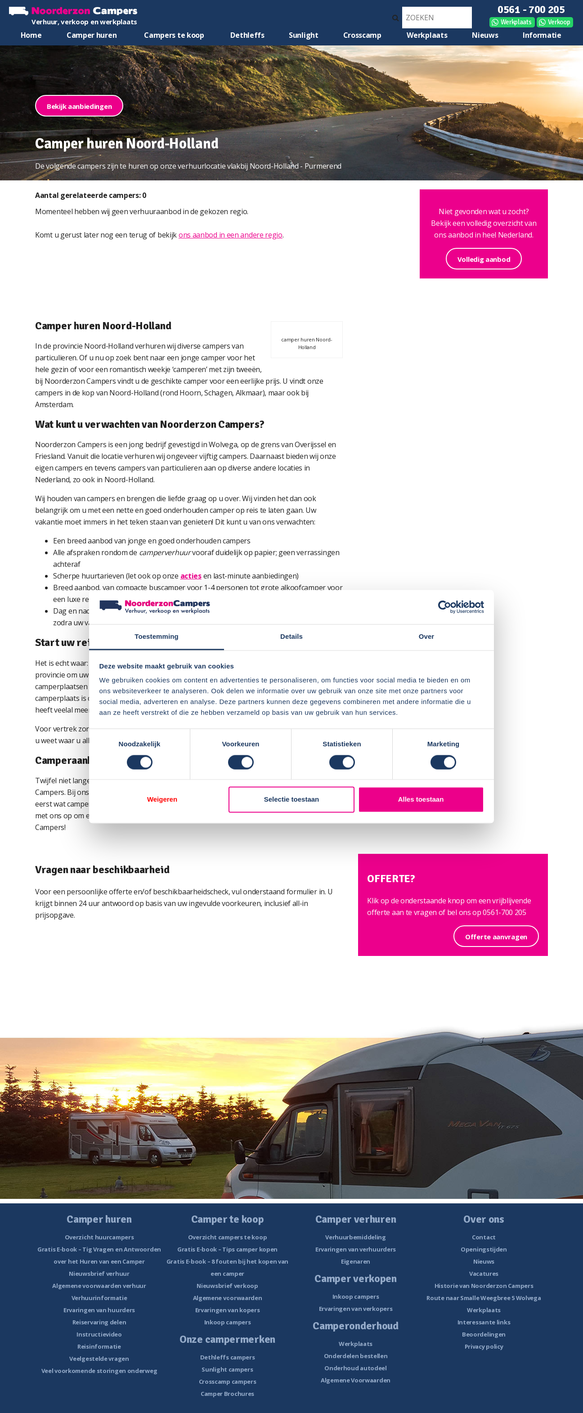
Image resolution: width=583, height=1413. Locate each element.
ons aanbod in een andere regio (231, 235)
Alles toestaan (421, 799)
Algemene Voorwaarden (355, 1380)
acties (191, 576)
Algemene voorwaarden (227, 1298)
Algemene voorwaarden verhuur (99, 1286)
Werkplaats (516, 22)
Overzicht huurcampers (99, 1237)
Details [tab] (291, 637)
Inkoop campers (227, 1322)
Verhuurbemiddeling (355, 1237)
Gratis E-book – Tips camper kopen (227, 1249)
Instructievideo (99, 1334)
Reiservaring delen (99, 1322)
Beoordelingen (484, 1334)
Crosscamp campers (227, 1381)
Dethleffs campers (227, 1357)
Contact (484, 1237)
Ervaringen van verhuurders (355, 1249)
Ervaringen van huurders (99, 1310)
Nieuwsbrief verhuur (99, 1273)
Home (31, 35)
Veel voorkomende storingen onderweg (99, 1371)
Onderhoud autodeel (355, 1368)
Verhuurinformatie (99, 1298)
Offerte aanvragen (496, 936)
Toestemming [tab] (157, 637)
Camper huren (92, 35)
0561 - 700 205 (531, 9)
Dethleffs (247, 35)
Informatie (542, 35)
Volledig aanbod (484, 259)
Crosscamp (362, 35)
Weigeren (162, 799)
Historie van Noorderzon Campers (484, 1286)
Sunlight (303, 35)
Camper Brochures (227, 1394)
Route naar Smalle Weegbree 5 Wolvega (483, 1298)
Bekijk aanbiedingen (79, 106)
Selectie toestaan (291, 799)
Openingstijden (484, 1249)
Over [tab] (427, 637)
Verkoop (559, 22)
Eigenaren (355, 1261)
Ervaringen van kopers (227, 1310)
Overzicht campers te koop (227, 1237)
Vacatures (483, 1273)
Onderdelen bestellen (356, 1356)
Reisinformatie (99, 1346)
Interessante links (484, 1322)
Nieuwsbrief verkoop (227, 1286)
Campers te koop (174, 35)
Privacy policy (484, 1346)
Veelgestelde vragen (99, 1359)
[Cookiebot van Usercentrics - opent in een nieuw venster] (444, 607)
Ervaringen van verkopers (356, 1309)
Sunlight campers (227, 1369)
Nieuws (485, 35)
